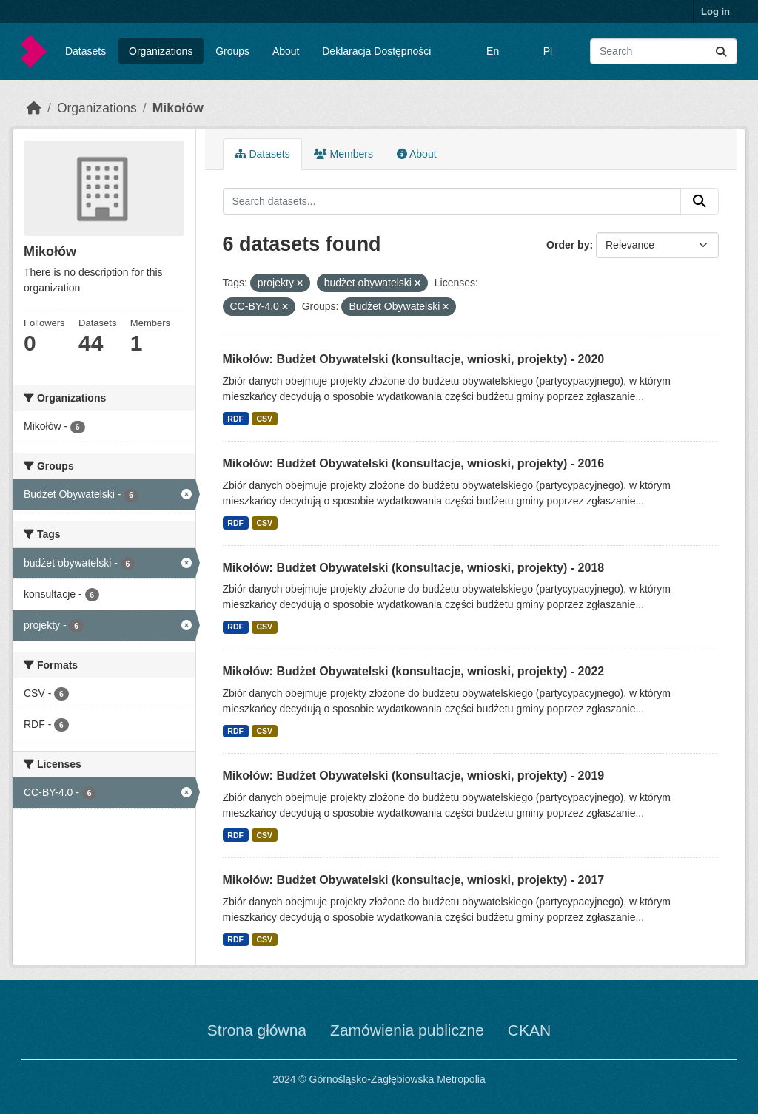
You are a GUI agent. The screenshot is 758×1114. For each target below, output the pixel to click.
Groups (232, 51)
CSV (264, 418)
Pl (547, 51)
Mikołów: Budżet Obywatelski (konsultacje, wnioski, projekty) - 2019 (414, 775)
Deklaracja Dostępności (376, 51)
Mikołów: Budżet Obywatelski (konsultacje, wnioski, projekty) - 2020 (414, 359)
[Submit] (721, 51)
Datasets (85, 51)
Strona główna (256, 1030)
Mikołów (178, 108)
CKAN (529, 1030)
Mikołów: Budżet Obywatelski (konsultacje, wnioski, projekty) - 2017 (414, 880)
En (492, 51)
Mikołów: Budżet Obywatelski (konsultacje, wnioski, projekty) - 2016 (414, 463)
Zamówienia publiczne (407, 1030)
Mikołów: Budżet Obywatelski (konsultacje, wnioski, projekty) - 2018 (414, 567)
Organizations (160, 51)
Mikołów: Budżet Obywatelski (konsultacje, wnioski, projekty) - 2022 (414, 671)
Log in (715, 11)
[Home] (34, 108)
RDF (235, 418)
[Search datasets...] (663, 51)
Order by (567, 245)
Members (343, 154)
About (286, 51)
